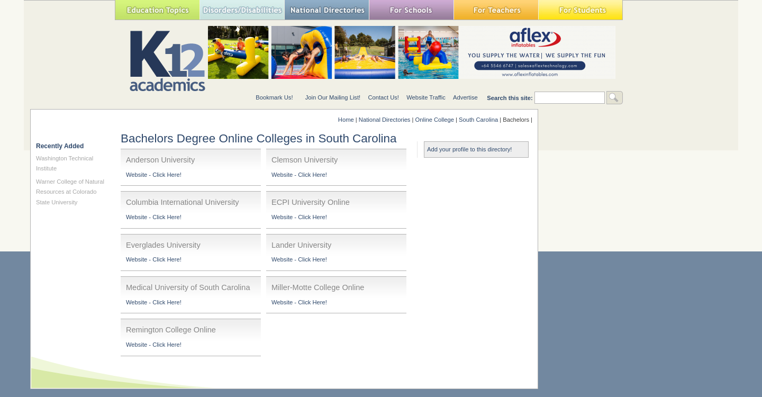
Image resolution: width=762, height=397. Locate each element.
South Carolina (478, 119)
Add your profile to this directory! (469, 149)
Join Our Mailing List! (332, 97)
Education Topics (157, 10)
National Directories (326, 10)
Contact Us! (383, 97)
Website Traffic (426, 97)
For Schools (411, 10)
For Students (580, 10)
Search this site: (510, 98)
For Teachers (495, 10)
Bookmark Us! (274, 97)
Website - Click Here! (154, 175)
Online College (434, 119)
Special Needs (241, 10)
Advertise (465, 97)
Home (346, 119)
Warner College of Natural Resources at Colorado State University (70, 191)
